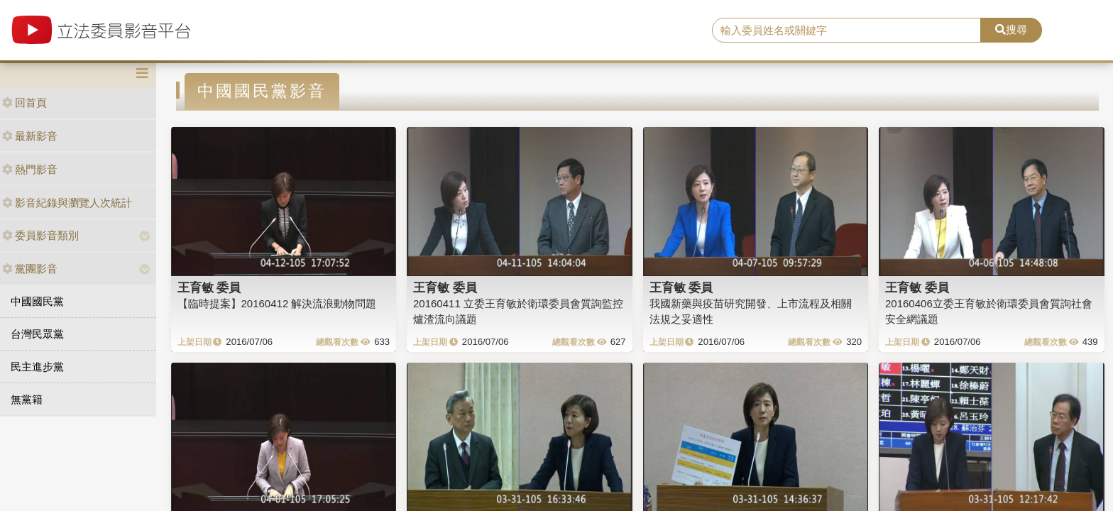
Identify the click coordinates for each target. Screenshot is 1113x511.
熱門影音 (29, 169)
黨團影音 (29, 269)
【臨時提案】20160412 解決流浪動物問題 (277, 303)
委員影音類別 (40, 235)
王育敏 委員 (209, 287)
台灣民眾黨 (37, 334)
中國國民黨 (37, 301)
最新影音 (29, 136)
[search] (847, 30)
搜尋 (1011, 29)
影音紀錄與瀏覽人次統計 (67, 203)
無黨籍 (27, 399)
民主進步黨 (37, 367)
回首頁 (24, 103)
